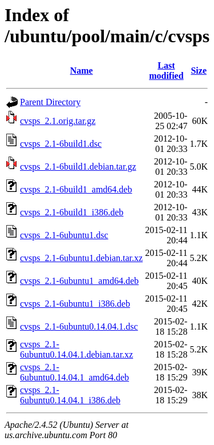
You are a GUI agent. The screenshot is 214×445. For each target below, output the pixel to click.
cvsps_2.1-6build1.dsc (61, 144)
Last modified (166, 71)
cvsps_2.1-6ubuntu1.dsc (64, 235)
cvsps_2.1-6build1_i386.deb (71, 212)
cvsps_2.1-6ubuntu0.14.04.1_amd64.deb (74, 372)
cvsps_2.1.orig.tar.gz (57, 121)
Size (199, 70)
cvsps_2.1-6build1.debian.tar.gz (78, 166)
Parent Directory (50, 102)
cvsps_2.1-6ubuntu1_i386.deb (75, 303)
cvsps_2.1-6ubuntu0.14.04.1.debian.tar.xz (76, 349)
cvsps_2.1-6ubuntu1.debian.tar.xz (81, 258)
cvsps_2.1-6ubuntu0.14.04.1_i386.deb (70, 395)
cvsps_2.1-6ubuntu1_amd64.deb (79, 281)
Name (81, 70)
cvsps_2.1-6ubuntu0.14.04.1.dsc (79, 326)
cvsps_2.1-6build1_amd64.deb (76, 189)
